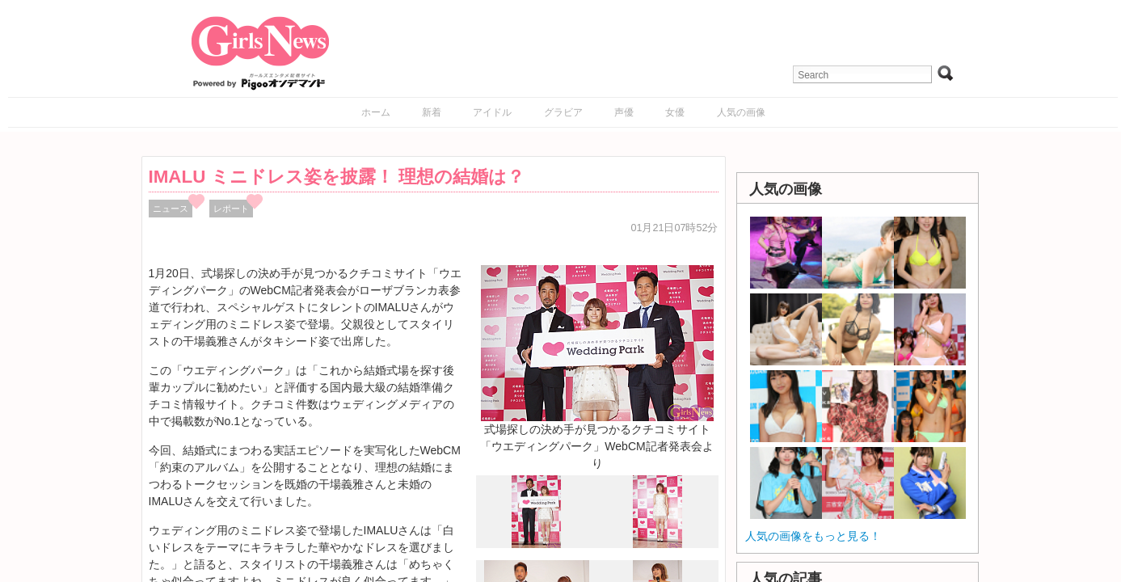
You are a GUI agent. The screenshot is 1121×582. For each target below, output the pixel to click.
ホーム (375, 112)
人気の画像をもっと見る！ (813, 535)
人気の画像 (741, 112)
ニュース (170, 208)
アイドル (492, 112)
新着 (431, 112)
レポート (231, 208)
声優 (624, 112)
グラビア (563, 112)
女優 (675, 112)
